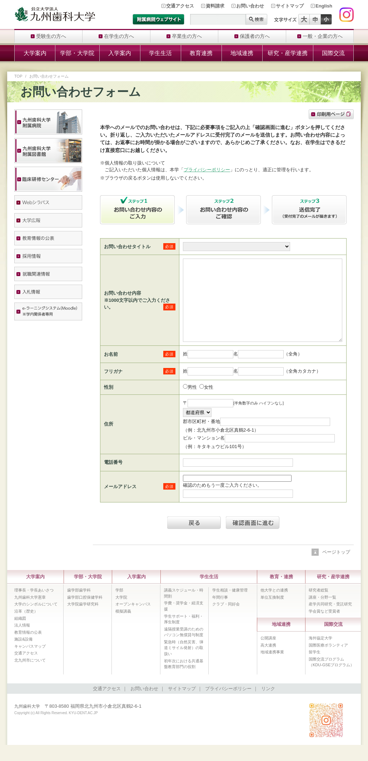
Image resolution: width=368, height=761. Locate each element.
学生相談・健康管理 (230, 606)
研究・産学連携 (288, 53)
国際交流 (333, 53)
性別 (108, 403)
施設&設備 (23, 655)
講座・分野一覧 (322, 613)
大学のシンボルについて (36, 620)
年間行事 (220, 613)
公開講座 (268, 654)
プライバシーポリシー (207, 169)
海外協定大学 (320, 654)
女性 (208, 403)
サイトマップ (290, 6)
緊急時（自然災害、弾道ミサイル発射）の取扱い (183, 664)
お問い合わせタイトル (127, 246)
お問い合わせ (250, 6)
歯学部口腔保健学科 (85, 613)
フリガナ (113, 387)
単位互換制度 (272, 613)
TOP (18, 76)
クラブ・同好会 (226, 620)
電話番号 (113, 478)
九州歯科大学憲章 (30, 613)
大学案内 (35, 53)
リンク (268, 704)
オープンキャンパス (133, 620)
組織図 (20, 634)
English (323, 6)
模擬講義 (123, 627)
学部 (119, 606)
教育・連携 (281, 592)
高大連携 (268, 661)
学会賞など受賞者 (324, 627)
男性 (192, 403)
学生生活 (160, 53)
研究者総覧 (318, 606)
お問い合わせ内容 (122, 301)
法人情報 (22, 641)
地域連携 (241, 53)
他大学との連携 (274, 606)
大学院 (121, 613)
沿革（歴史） (26, 627)
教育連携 (201, 53)
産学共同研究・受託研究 (330, 620)
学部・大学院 (77, 53)
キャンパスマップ (30, 662)
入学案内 (119, 53)
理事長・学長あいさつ (34, 606)
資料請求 (215, 6)
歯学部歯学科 (79, 606)
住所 (108, 440)
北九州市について (30, 676)
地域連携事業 (272, 668)
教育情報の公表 (28, 648)
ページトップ (336, 568)
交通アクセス (180, 6)
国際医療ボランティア (328, 661)
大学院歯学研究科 (83, 620)
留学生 (314, 668)
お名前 (111, 370)
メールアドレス (120, 502)
